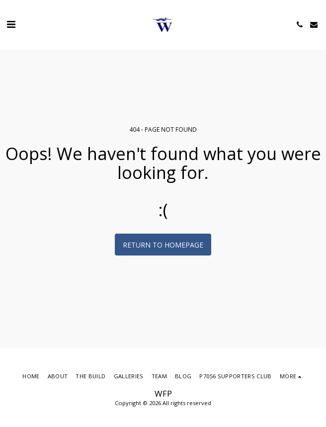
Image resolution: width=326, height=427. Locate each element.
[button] (10, 24)
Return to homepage (163, 245)
